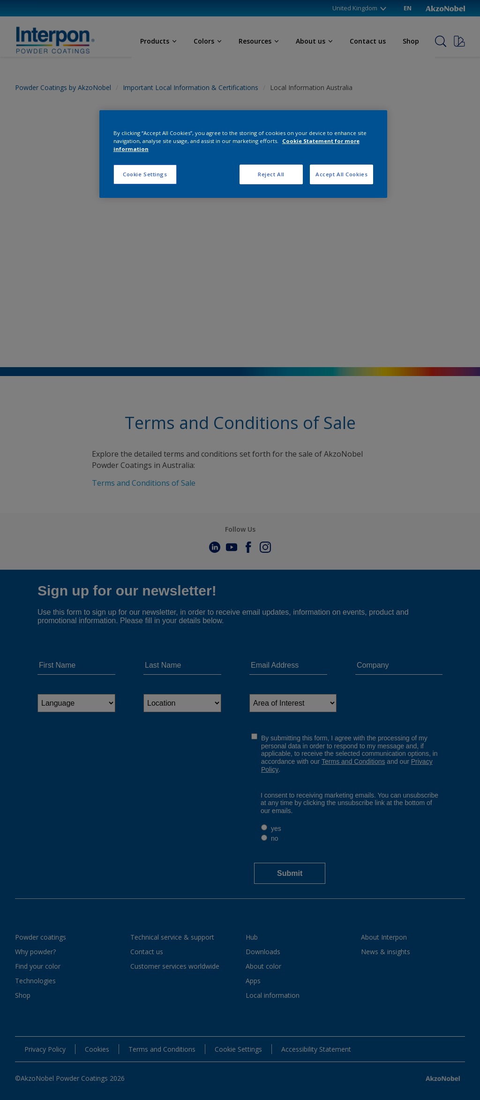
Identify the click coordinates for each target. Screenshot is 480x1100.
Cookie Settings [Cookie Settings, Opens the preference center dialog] (145, 174)
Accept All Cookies (341, 174)
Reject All (271, 174)
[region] (243, 154)
